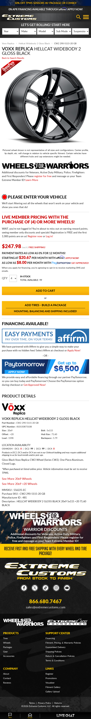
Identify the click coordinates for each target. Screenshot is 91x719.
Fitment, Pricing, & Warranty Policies (63, 643)
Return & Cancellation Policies (60, 656)
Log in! (49, 236)
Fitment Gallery (53, 687)
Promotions (51, 678)
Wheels (6, 643)
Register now (35, 236)
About (6, 674)
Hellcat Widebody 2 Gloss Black (34, 43)
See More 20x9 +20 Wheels (19, 484)
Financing (50, 638)
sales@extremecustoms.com (45, 607)
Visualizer (50, 683)
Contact (7, 678)
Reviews (7, 683)
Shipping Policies (54, 652)
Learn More (31, 180)
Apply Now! (72, 258)
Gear (5, 652)
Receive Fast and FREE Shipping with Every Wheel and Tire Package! (45, 552)
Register (49, 674)
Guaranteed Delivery (55, 647)
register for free (43, 176)
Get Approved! (80, 263)
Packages (7, 647)
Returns (58, 703)
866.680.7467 (45, 601)
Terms (32, 703)
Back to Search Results (13, 58)
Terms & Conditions (55, 661)
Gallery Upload (53, 692)
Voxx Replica (8, 43)
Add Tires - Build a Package (45, 308)
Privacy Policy (44, 703)
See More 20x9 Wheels (17, 479)
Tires (5, 638)
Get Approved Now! (35, 385)
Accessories (8, 656)
